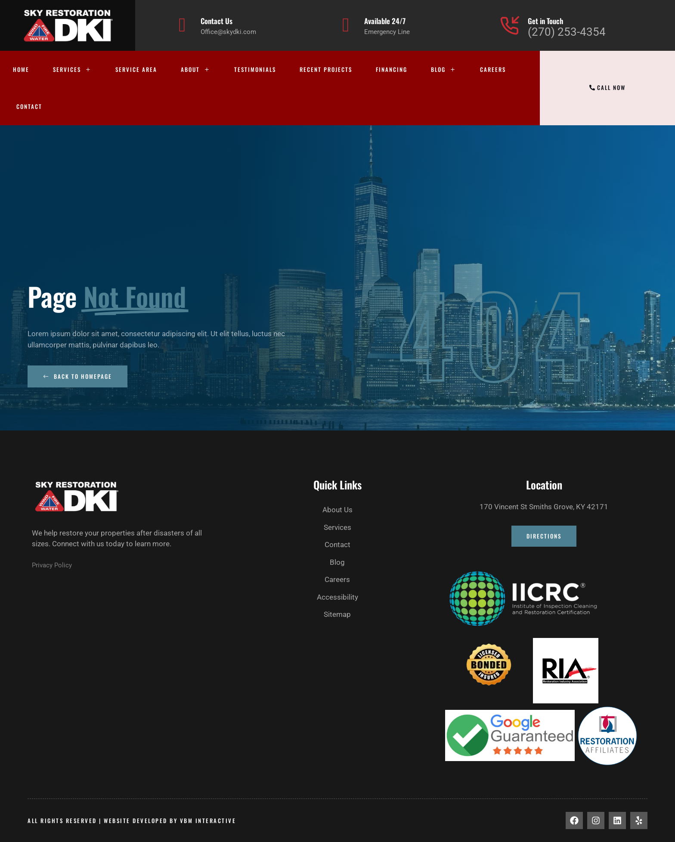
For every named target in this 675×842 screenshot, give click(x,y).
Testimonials (255, 69)
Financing (391, 69)
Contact (29, 106)
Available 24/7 (385, 20)
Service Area (136, 69)
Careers (493, 69)
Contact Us (216, 20)
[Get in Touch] (509, 25)
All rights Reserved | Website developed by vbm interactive (132, 820)
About (196, 69)
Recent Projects (326, 69)
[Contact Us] (182, 25)
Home (21, 69)
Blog (443, 69)
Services (72, 69)
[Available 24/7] (346, 25)
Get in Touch (545, 20)
